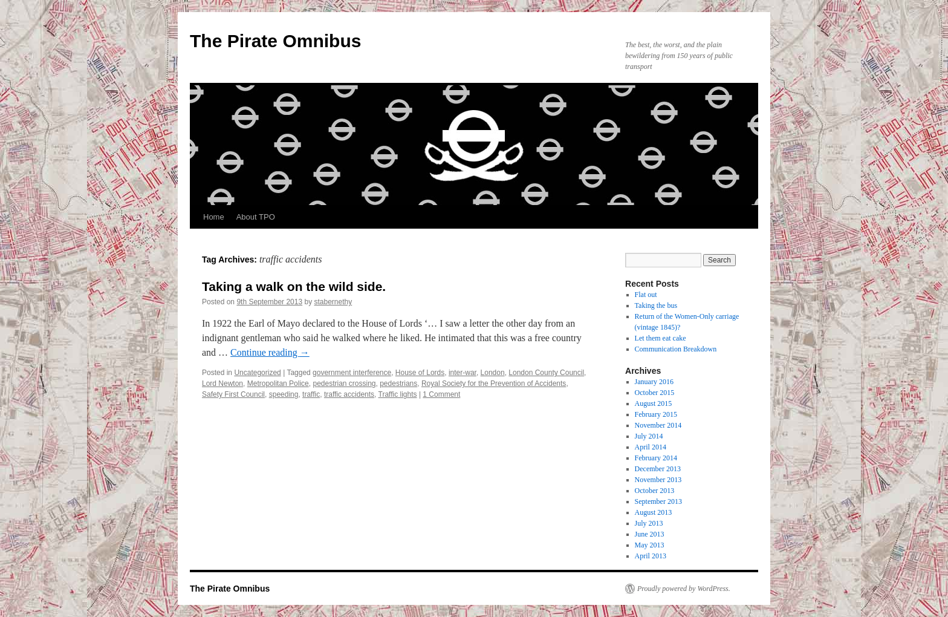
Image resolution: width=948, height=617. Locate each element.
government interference (352, 372)
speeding (284, 394)
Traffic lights (397, 394)
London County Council (546, 372)
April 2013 (650, 556)
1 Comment (441, 394)
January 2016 (654, 381)
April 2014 (650, 447)
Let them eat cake (660, 338)
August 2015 (653, 403)
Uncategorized (257, 372)
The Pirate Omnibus (275, 41)
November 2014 (658, 425)
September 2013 (658, 501)
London (493, 372)
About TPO (255, 216)
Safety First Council (233, 394)
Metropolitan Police (278, 383)
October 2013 (655, 490)
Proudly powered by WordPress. (683, 588)
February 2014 (656, 458)
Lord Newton (222, 383)
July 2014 (649, 436)
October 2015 (655, 392)
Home (213, 216)
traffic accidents (349, 394)
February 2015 (656, 414)
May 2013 (649, 545)
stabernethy (333, 302)
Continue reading (270, 352)
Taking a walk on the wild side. (294, 286)
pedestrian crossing (344, 383)
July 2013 (649, 523)
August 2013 (653, 512)
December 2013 (658, 469)
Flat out (646, 294)
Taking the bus (656, 305)
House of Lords (419, 372)
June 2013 (649, 534)
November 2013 (658, 479)
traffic (311, 394)
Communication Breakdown (676, 349)
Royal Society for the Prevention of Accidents (493, 383)
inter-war (462, 372)
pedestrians (398, 383)
